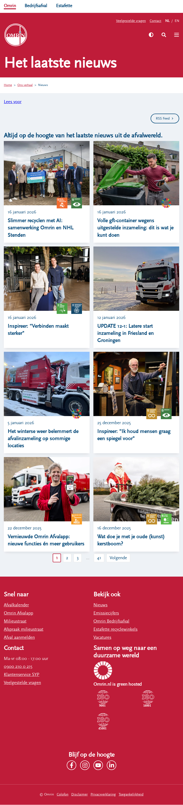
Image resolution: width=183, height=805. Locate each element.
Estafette (64, 5)
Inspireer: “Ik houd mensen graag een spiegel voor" (133, 435)
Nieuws (43, 85)
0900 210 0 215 (18, 666)
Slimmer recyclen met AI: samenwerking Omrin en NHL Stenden (40, 228)
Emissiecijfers (106, 613)
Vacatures (102, 637)
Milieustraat (15, 621)
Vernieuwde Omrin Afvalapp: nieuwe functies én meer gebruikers (46, 540)
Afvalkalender (16, 605)
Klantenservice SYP (21, 675)
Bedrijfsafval (36, 5)
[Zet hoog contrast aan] (150, 34)
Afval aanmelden (19, 637)
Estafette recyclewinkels (115, 629)
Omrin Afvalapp (18, 613)
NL (167, 21)
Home (8, 85)
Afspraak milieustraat (23, 629)
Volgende (118, 558)
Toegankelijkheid (131, 795)
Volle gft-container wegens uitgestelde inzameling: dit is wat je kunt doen (135, 228)
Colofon (62, 795)
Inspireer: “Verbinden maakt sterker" (38, 329)
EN (177, 21)
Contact (155, 21)
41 (99, 558)
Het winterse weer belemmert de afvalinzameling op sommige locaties (43, 439)
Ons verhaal (25, 85)
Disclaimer (79, 795)
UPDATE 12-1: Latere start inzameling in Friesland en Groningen (125, 333)
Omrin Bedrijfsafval (111, 621)
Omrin (10, 5)
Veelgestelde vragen (131, 21)
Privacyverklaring (103, 795)
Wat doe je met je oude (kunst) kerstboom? (131, 540)
